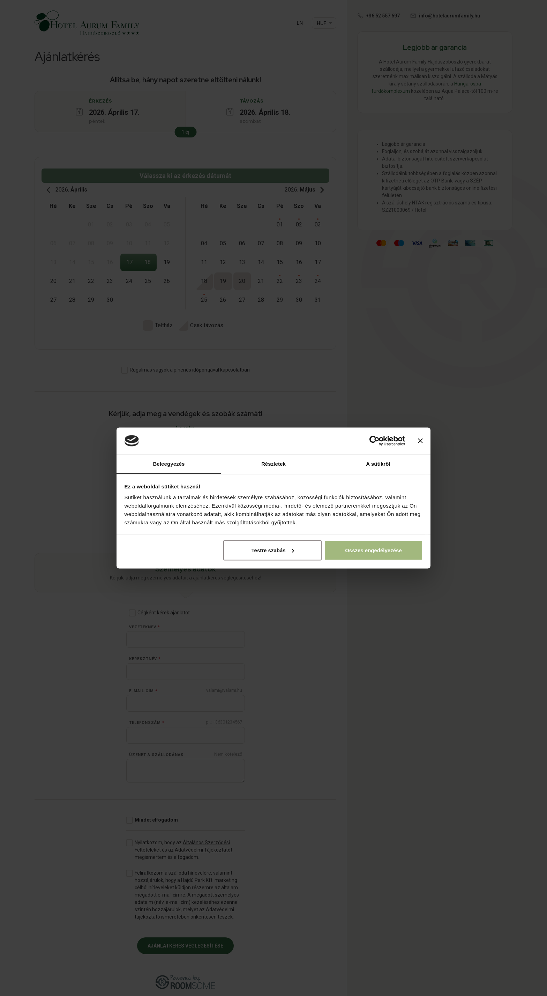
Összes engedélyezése (373, 550)
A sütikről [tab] (378, 463)
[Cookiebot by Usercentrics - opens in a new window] (374, 440)
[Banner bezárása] (420, 440)
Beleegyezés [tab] (169, 463)
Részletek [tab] (273, 463)
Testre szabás (272, 550)
